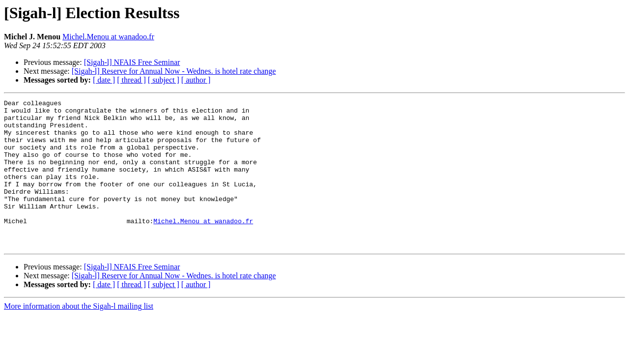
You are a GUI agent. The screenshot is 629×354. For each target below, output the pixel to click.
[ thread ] (131, 80)
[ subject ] (163, 80)
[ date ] (104, 80)
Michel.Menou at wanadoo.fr (108, 36)
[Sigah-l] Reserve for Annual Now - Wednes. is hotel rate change (174, 71)
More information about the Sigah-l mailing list (78, 335)
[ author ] (196, 80)
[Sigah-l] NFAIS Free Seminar (132, 62)
